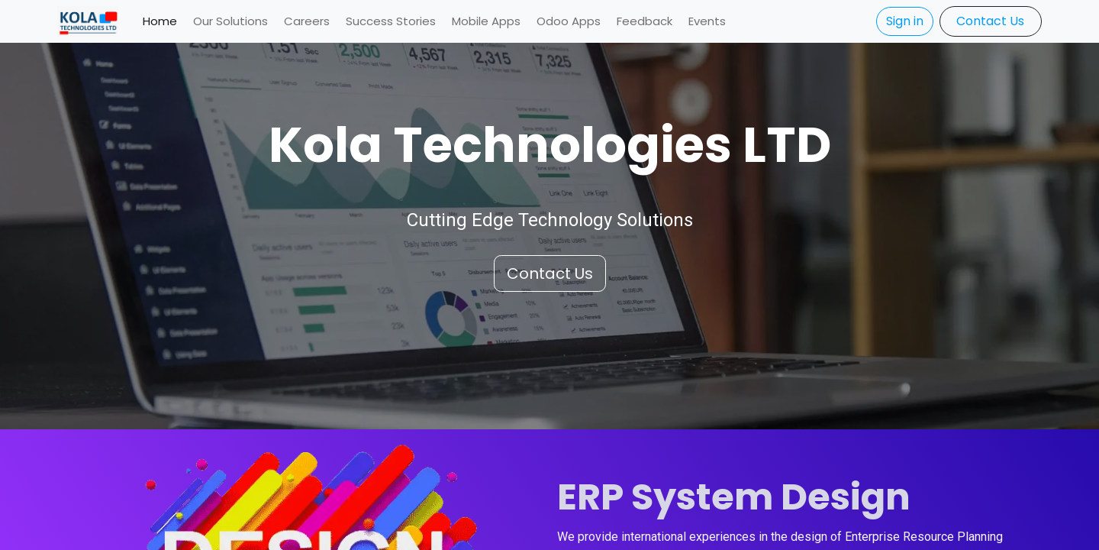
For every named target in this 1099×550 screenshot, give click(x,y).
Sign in (904, 21)
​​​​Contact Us (990, 21)
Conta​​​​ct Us (550, 273)
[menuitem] (160, 22)
